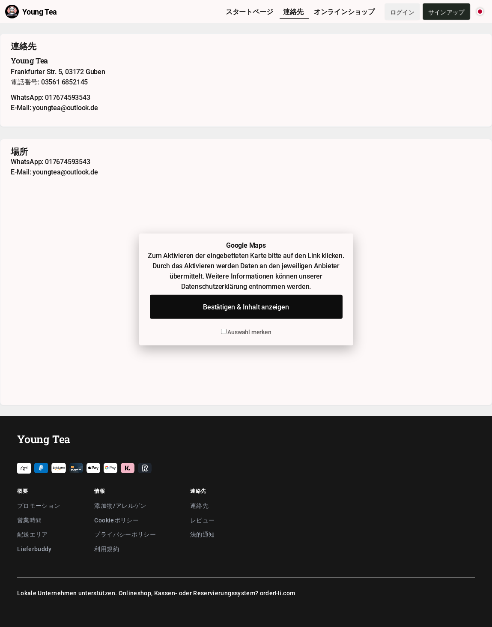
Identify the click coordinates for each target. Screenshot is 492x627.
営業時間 (29, 520)
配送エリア (32, 534)
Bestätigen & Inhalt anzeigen (246, 307)
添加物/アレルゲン (120, 505)
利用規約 (106, 549)
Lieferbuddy (34, 549)
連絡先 (199, 505)
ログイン (402, 12)
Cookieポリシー (116, 520)
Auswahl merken (246, 332)
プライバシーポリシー (125, 534)
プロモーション (38, 505)
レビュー (202, 520)
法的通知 (202, 534)
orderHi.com (277, 593)
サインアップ (446, 12)
